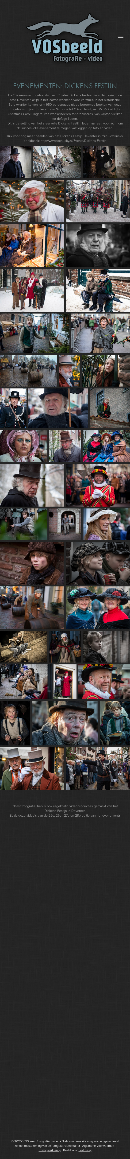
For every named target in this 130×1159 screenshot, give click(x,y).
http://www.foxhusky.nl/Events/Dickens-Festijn (74, 140)
